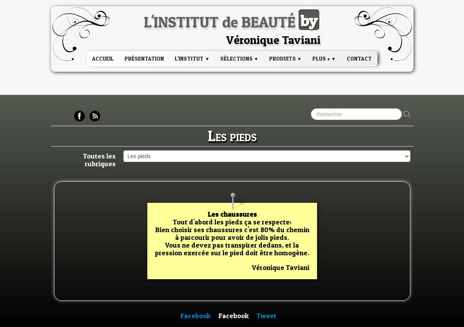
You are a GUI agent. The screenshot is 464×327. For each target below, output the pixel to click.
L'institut (192, 58)
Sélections (239, 58)
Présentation (144, 58)
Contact (359, 58)
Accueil (103, 58)
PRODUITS (285, 58)
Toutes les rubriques (99, 160)
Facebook (195, 316)
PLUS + (324, 58)
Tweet (266, 316)
